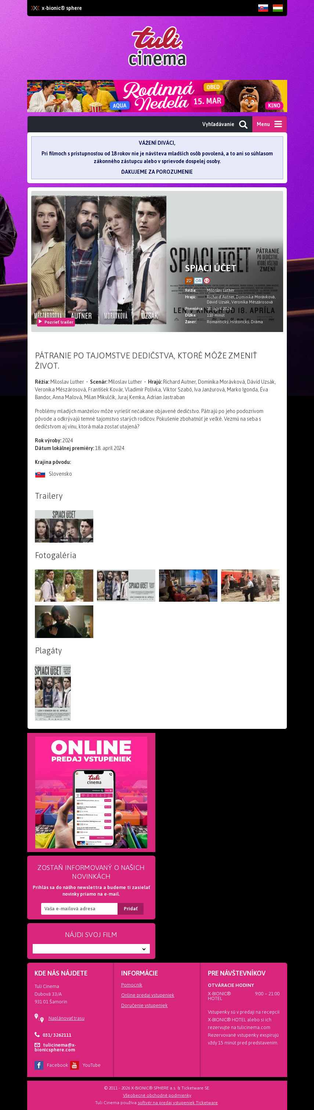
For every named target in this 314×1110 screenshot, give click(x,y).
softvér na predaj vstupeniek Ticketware (178, 1102)
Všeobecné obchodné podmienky (157, 1095)
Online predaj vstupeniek (147, 995)
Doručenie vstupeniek (144, 1005)
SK (263, 13)
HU (278, 13)
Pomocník (131, 985)
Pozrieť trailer (55, 322)
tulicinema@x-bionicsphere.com (55, 1047)
